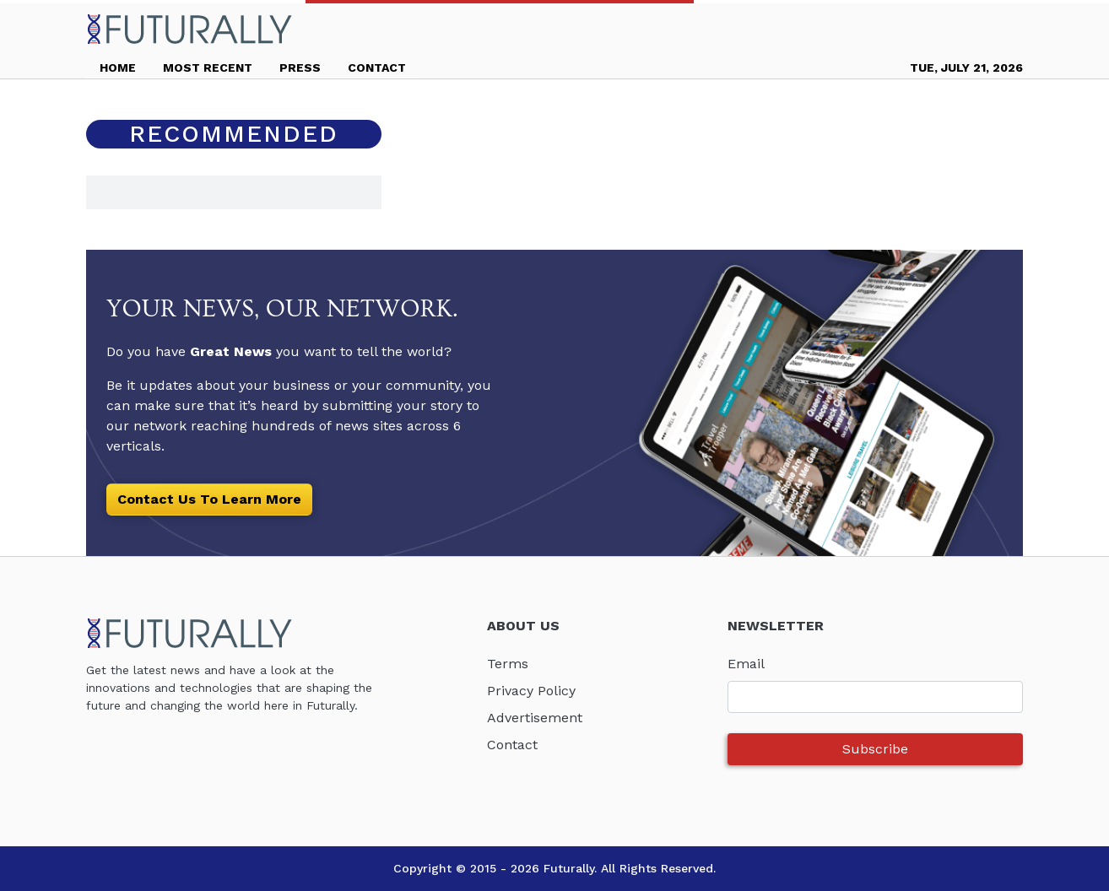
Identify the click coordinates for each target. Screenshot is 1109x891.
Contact (512, 745)
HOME (118, 67)
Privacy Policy (531, 691)
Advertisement (534, 718)
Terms (507, 664)
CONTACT (377, 67)
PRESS (300, 67)
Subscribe (875, 749)
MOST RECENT (207, 67)
